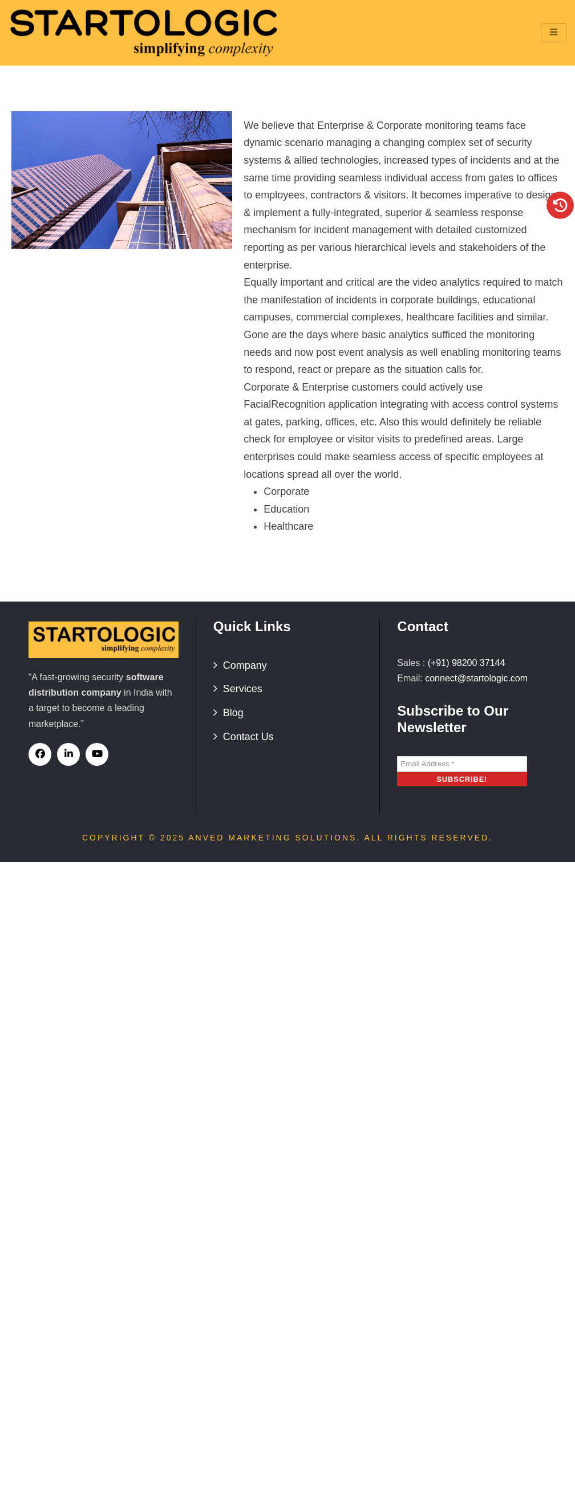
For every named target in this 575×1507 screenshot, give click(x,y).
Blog (233, 712)
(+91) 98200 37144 (466, 663)
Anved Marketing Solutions (272, 837)
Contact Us (248, 736)
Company (245, 665)
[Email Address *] (462, 764)
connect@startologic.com (476, 678)
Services (242, 688)
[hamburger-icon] (553, 32)
